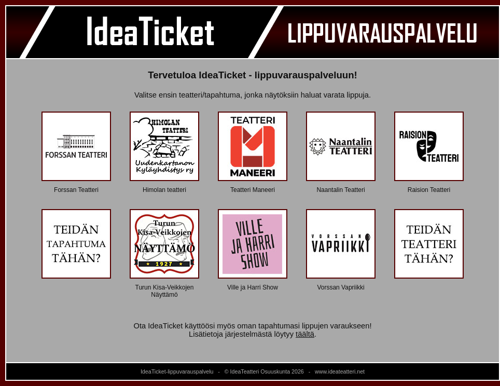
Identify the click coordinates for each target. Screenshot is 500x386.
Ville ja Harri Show (252, 287)
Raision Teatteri (429, 190)
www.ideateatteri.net (340, 371)
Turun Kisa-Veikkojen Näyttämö (164, 291)
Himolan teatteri (164, 190)
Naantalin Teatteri (340, 190)
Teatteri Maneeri (252, 190)
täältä (305, 334)
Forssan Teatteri (76, 190)
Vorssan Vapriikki (340, 287)
